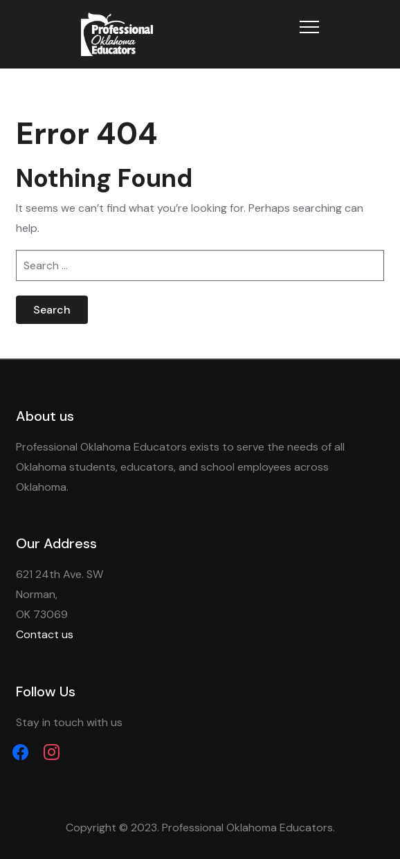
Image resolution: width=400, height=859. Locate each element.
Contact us (44, 634)
